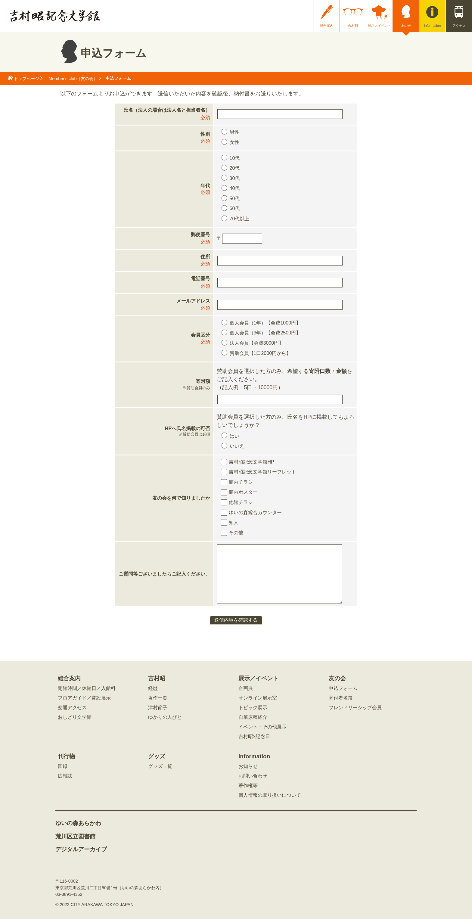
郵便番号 (200, 234)
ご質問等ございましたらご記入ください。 (164, 573)
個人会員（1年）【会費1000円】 (265, 322)
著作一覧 (157, 698)
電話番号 (200, 278)
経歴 (153, 688)
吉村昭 (353, 25)
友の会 (406, 25)
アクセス (459, 25)
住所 (205, 256)
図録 (62, 766)
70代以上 (240, 218)
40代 (235, 188)
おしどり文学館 (75, 717)
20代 (235, 168)
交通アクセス (72, 707)
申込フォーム (343, 688)
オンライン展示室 (257, 698)
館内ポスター (243, 492)
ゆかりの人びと (165, 717)
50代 (235, 198)
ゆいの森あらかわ (78, 823)
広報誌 (65, 776)
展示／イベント (379, 25)
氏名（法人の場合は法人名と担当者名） (166, 110)
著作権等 (248, 785)
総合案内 (326, 25)
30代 (235, 178)
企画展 (245, 688)
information (432, 25)
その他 (236, 532)
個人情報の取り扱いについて (269, 795)
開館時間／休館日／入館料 (87, 688)
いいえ (237, 446)
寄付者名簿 (341, 698)
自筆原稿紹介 (252, 717)
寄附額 (164, 385)
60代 (235, 208)
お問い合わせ (252, 776)
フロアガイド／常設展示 (84, 698)
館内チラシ (241, 482)
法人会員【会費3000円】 (257, 343)
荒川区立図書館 (75, 837)
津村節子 (157, 707)
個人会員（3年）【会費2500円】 (265, 332)
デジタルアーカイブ (81, 849)
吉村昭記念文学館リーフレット (262, 471)
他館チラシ (241, 502)
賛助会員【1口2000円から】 (260, 353)
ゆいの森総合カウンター (255, 512)
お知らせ (248, 766)
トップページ (26, 78)
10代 (235, 158)
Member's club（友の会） (73, 78)
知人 (233, 522)
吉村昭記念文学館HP (251, 461)
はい (234, 436)
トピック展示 (252, 707)
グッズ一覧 (160, 766)
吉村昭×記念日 (254, 736)
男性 (234, 132)
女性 (234, 142)
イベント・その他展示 (262, 727)
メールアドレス (193, 300)
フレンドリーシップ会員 (355, 707)
